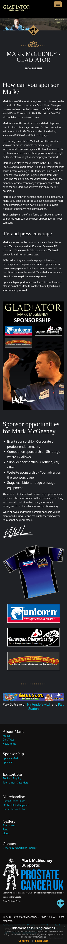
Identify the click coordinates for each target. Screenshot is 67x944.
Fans (5, 829)
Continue (23, 940)
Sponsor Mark (10, 758)
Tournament (9, 825)
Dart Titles (8, 739)
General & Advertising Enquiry (19, 847)
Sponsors (8, 762)
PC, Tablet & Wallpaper (16, 805)
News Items (9, 743)
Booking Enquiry (12, 778)
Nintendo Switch (39, 704)
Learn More (41, 940)
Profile (6, 735)
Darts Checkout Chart (14, 809)
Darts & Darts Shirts (14, 800)
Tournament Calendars (15, 782)
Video (6, 833)
